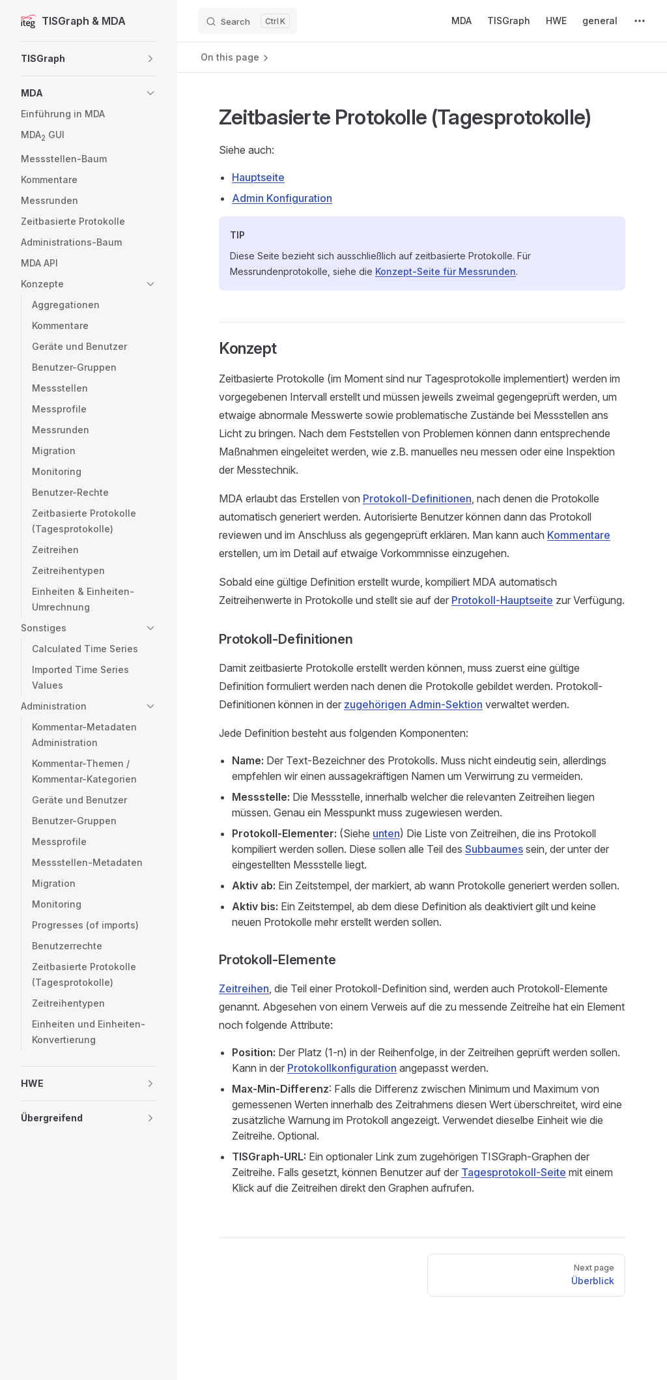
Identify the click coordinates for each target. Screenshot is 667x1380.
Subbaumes (494, 848)
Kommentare (578, 534)
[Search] (247, 21)
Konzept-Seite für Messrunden (445, 271)
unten (386, 833)
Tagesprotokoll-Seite (513, 1172)
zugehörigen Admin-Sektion (413, 704)
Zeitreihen (244, 988)
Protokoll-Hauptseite (502, 600)
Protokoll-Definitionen (417, 498)
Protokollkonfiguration (342, 1067)
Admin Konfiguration (282, 198)
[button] (88, 58)
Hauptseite (258, 177)
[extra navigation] (639, 21)
